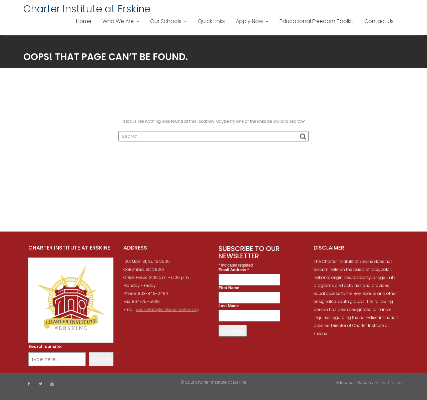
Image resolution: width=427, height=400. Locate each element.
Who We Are (118, 21)
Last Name (229, 306)
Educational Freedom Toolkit (316, 21)
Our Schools (165, 21)
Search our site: (45, 346)
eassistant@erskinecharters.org (167, 309)
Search (101, 358)
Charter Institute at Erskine (86, 9)
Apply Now (249, 21)
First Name (229, 288)
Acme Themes (389, 382)
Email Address (234, 270)
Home (83, 21)
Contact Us (379, 21)
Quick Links (211, 21)
